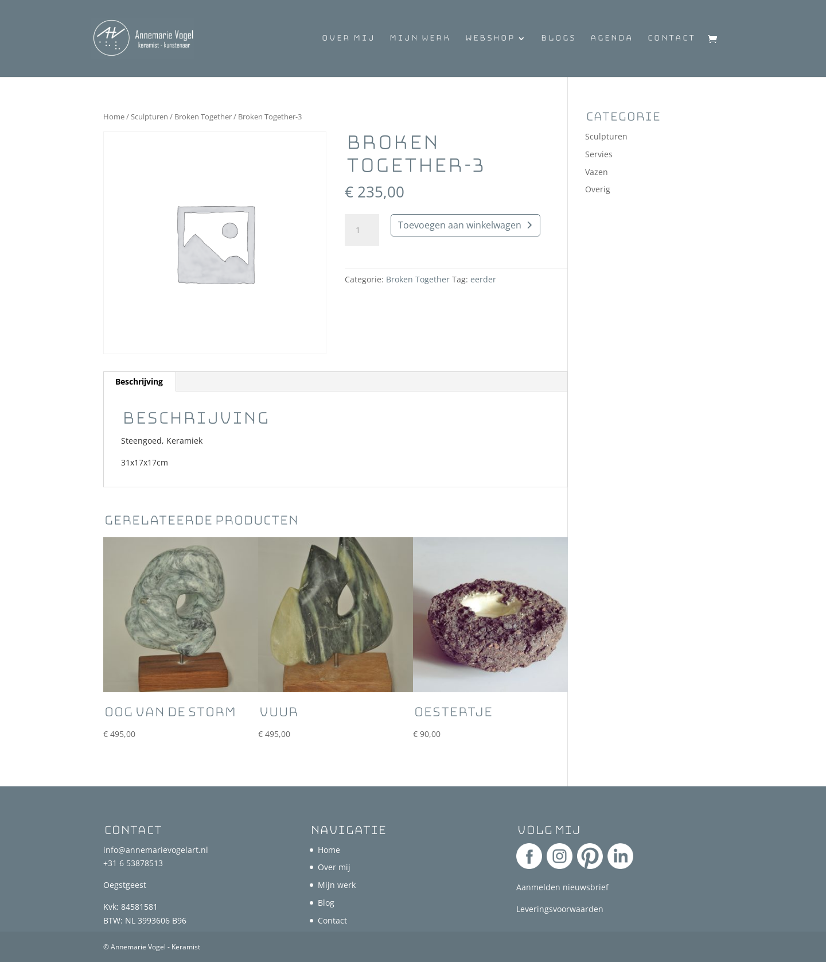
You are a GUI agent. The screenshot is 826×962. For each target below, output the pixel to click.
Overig (597, 189)
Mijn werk (419, 39)
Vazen (596, 171)
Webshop (490, 39)
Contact (671, 39)
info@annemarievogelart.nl (155, 849)
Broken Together (203, 116)
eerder (483, 279)
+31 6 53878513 (133, 863)
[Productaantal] (362, 230)
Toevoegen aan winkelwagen (459, 225)
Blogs (557, 39)
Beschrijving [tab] (139, 381)
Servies (599, 154)
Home (113, 116)
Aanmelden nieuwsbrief (562, 887)
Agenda (611, 39)
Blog (326, 902)
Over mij (348, 39)
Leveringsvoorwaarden (559, 908)
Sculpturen (149, 116)
